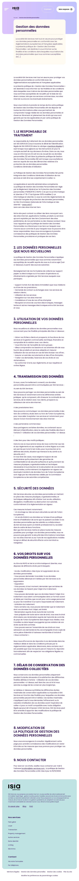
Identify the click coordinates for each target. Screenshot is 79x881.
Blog (24, 806)
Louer (10, 826)
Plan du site (68, 872)
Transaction (12, 830)
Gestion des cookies (54, 872)
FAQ (31, 806)
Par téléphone (13, 865)
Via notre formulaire (15, 861)
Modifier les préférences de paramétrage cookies (39, 876)
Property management (16, 833)
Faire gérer (12, 822)
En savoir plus (13, 806)
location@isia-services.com (33, 768)
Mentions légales (13, 872)
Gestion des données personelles (33, 872)
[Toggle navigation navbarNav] (6, 9)
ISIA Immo (11, 849)
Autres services (13, 837)
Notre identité (13, 841)
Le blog (10, 845)
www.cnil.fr (26, 204)
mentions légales (55, 146)
